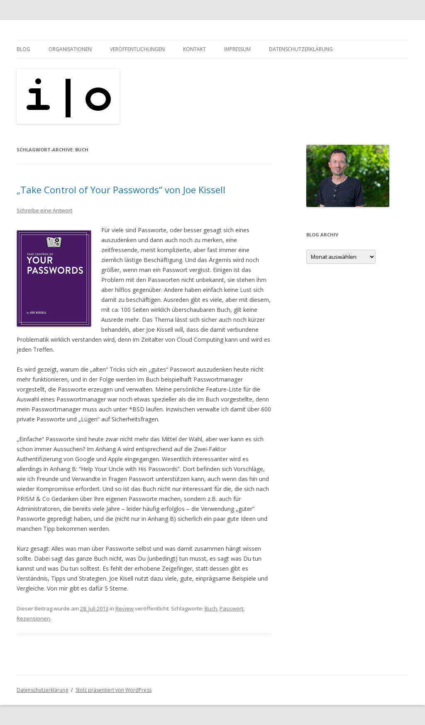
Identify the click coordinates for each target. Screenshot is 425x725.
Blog (23, 49)
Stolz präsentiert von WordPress (113, 689)
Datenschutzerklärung (301, 49)
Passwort (231, 608)
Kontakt (194, 49)
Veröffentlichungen (137, 49)
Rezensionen (33, 618)
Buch (211, 608)
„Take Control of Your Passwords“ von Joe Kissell (121, 189)
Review (124, 608)
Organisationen (70, 49)
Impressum (237, 49)
